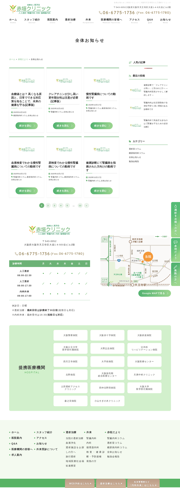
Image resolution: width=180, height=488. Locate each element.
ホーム (13, 21)
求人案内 (16, 455)
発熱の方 (91, 462)
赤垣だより (114, 433)
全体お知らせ (33, 115)
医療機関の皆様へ (111, 21)
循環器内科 (92, 448)
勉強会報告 (134, 161)
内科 (88, 443)
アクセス (134, 21)
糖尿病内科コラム (20, 115)
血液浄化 (71, 443)
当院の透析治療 (74, 439)
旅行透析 (71, 457)
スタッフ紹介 (32, 21)
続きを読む (25, 125)
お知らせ (165, 21)
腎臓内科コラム (57, 112)
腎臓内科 (91, 439)
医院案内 (52, 21)
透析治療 (70, 21)
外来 (88, 21)
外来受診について (47, 450)
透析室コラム (135, 149)
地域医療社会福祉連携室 (75, 464)
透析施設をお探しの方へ (75, 450)
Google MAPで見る (153, 293)
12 (80, 206)
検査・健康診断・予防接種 (95, 455)
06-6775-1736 (32, 254)
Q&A (150, 21)
